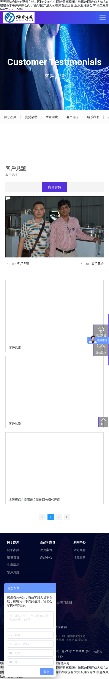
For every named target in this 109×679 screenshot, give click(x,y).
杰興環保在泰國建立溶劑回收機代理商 (34, 499)
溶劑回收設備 (76, 636)
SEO (60, 656)
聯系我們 (93, 117)
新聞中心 (79, 542)
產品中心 (46, 557)
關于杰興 (10, 117)
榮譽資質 (13, 557)
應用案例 (46, 550)
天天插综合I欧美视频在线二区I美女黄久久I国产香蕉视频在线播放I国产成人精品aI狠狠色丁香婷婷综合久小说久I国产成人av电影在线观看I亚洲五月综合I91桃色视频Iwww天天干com (54, 5)
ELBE (62, 636)
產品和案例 (47, 542)
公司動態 (79, 550)
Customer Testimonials (54, 62)
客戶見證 (72, 117)
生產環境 (52, 117)
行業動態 (79, 557)
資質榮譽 (31, 117)
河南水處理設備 (76, 640)
